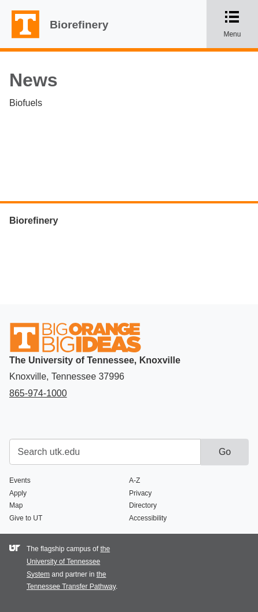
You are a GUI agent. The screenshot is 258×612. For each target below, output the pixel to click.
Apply (18, 493)
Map (16, 505)
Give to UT (25, 518)
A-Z (134, 480)
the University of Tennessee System (68, 561)
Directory (143, 505)
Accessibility (148, 518)
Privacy (140, 493)
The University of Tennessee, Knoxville (20, 38)
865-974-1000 (38, 393)
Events (20, 480)
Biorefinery (79, 25)
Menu (239, 23)
